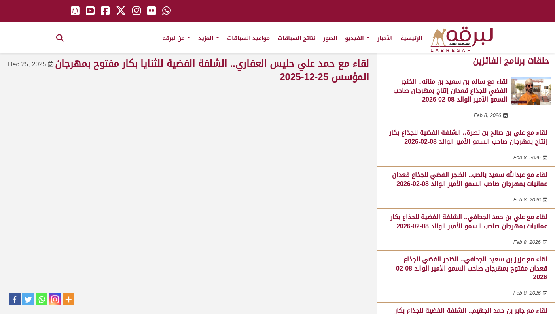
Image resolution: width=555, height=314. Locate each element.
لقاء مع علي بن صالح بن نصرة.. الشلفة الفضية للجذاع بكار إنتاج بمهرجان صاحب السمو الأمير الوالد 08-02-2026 (468, 136)
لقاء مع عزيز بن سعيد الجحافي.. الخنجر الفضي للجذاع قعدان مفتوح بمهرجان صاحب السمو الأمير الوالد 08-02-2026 (470, 268)
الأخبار (384, 38)
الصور (330, 38)
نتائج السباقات (296, 38)
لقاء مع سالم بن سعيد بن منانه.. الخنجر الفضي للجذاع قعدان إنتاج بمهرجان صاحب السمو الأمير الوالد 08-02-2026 (450, 90)
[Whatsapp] (41, 299)
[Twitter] (28, 299)
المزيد (208, 38)
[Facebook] (15, 299)
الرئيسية (411, 38)
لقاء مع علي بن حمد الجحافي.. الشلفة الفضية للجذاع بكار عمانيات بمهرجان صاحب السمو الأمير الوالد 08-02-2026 (468, 221)
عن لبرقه (176, 38)
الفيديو (357, 38)
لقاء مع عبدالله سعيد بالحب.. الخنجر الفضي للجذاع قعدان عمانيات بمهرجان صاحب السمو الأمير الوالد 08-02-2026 (469, 179)
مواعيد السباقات (248, 38)
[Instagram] (55, 299)
